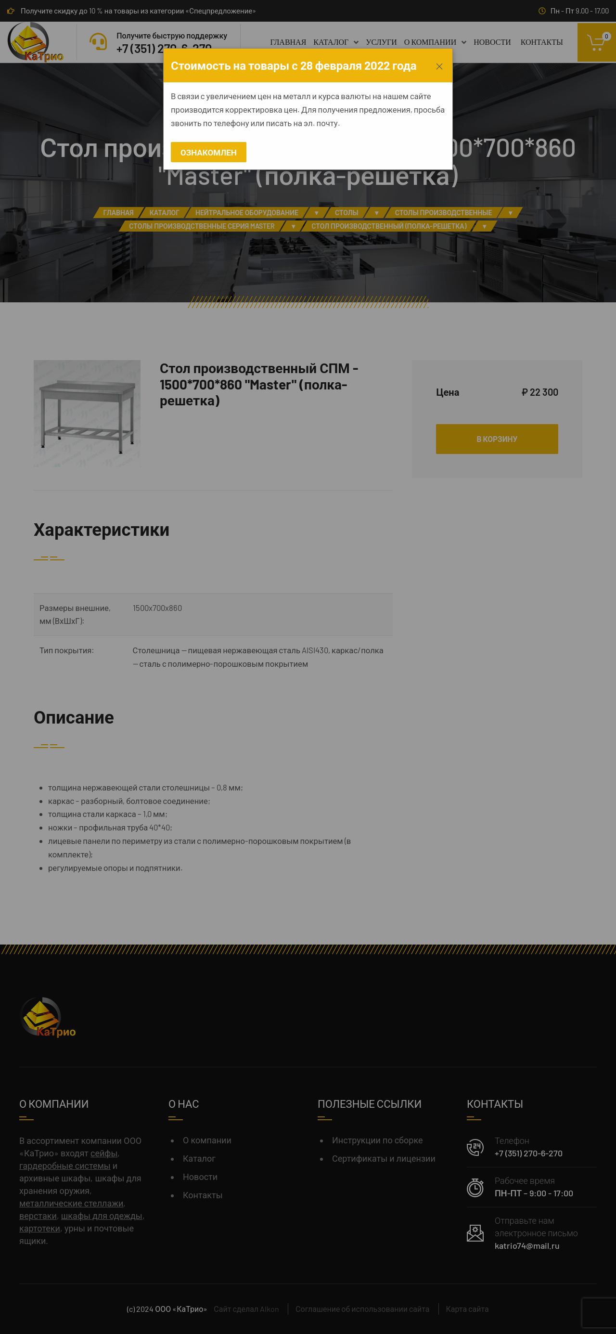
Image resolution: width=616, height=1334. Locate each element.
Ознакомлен (208, 152)
